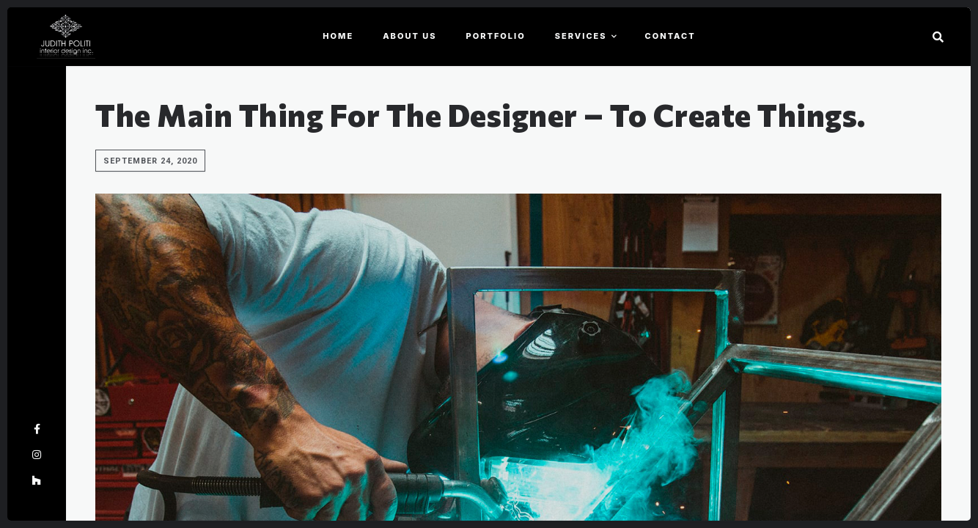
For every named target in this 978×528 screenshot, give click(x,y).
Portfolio (496, 36)
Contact (670, 36)
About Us (409, 36)
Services (581, 36)
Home (338, 36)
